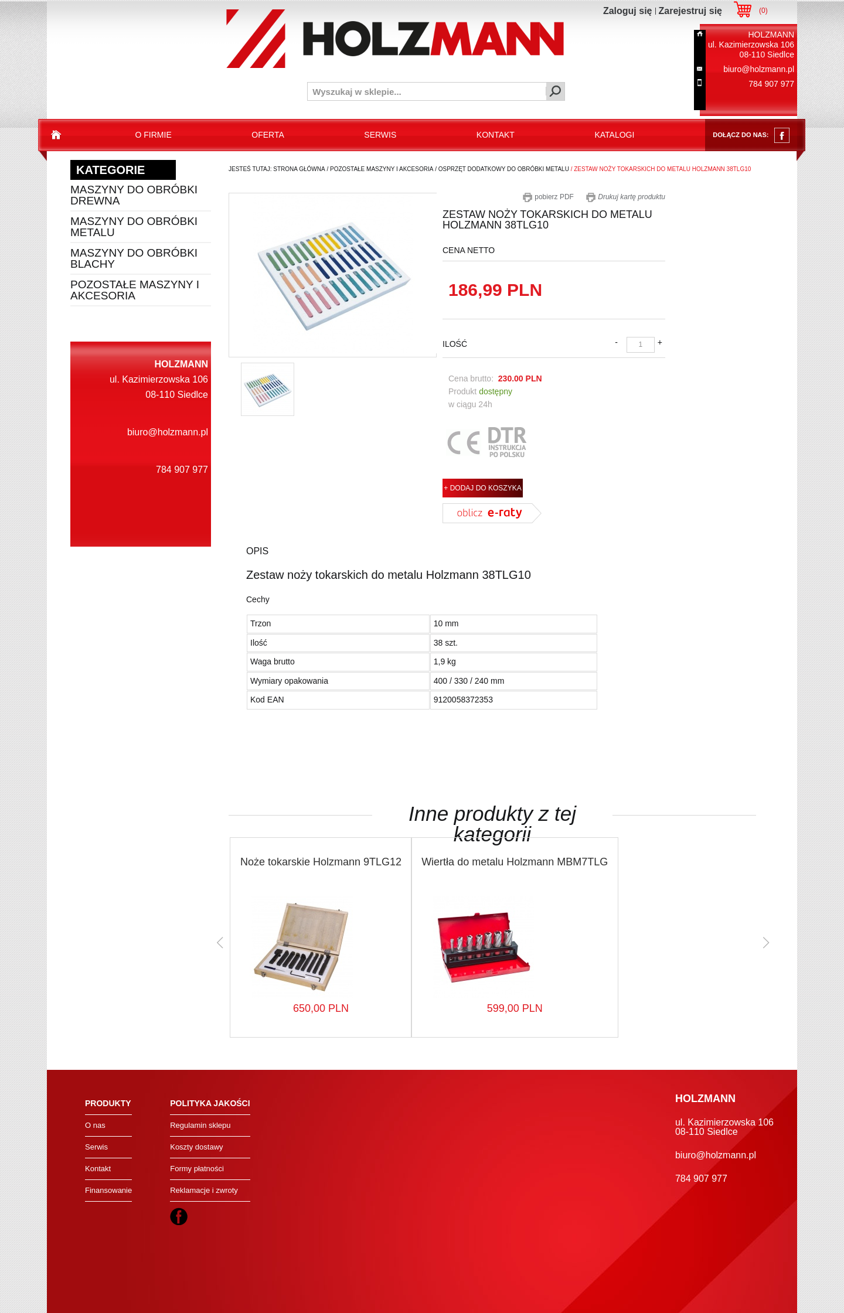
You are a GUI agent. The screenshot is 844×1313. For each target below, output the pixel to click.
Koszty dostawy (196, 1147)
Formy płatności (197, 1168)
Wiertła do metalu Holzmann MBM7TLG (514, 862)
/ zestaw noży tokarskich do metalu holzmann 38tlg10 (660, 169)
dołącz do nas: (751, 135)
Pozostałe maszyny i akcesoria (134, 290)
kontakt (496, 134)
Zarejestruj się (691, 11)
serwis (380, 134)
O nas (95, 1125)
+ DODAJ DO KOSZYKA (482, 488)
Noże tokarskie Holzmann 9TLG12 (320, 862)
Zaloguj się (627, 11)
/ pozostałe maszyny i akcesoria (379, 169)
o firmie (153, 134)
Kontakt (98, 1168)
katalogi (614, 134)
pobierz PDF (548, 197)
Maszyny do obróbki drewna (134, 195)
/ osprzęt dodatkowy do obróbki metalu (501, 169)
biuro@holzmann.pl (758, 69)
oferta (267, 134)
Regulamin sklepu (200, 1125)
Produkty (108, 1103)
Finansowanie (108, 1190)
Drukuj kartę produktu (625, 197)
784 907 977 (771, 83)
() (763, 10)
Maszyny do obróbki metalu (134, 226)
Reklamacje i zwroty (204, 1190)
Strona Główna (299, 169)
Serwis (96, 1147)
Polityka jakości (210, 1103)
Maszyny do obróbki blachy (134, 258)
